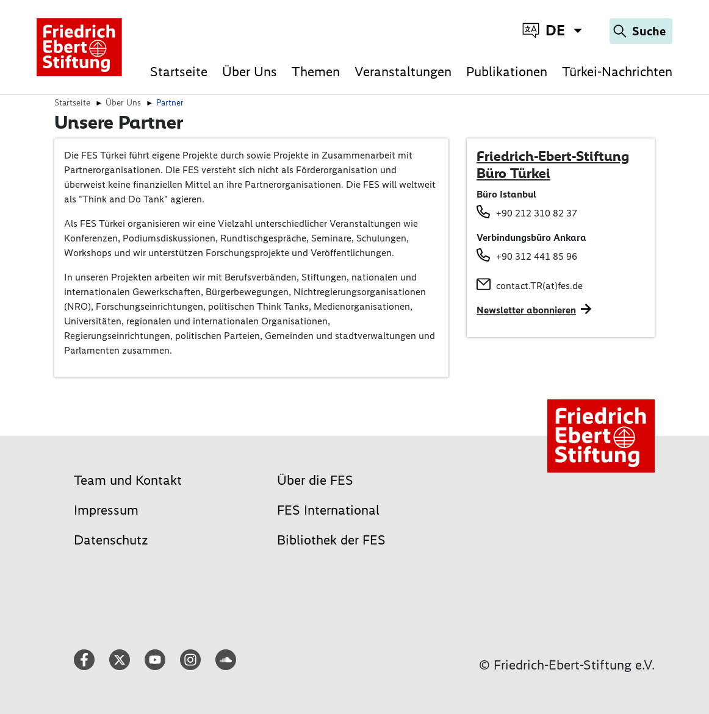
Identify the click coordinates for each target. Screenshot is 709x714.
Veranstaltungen (403, 71)
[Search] (641, 31)
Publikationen (506, 71)
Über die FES (315, 480)
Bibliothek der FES (331, 540)
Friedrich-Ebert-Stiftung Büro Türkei (553, 165)
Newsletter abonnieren (526, 310)
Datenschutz (111, 540)
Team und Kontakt (128, 480)
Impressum (106, 510)
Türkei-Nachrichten (617, 71)
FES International (328, 510)
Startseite (178, 71)
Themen (316, 71)
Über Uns (249, 71)
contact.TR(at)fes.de (539, 285)
